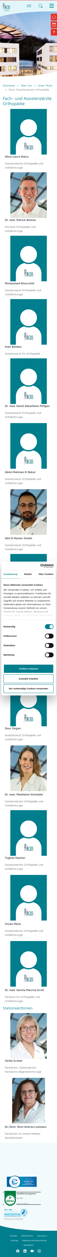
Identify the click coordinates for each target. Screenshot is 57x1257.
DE (29, 5)
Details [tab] (28, 574)
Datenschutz (27, 1236)
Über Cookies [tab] (46, 574)
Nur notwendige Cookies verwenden (28, 688)
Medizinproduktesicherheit (34, 1240)
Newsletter (29, 1245)
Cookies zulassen (28, 668)
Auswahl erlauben (28, 678)
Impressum (42, 1236)
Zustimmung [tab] (10, 574)
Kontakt (13, 1236)
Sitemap (14, 1240)
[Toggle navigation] (51, 6)
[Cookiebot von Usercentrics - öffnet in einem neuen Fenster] (41, 566)
